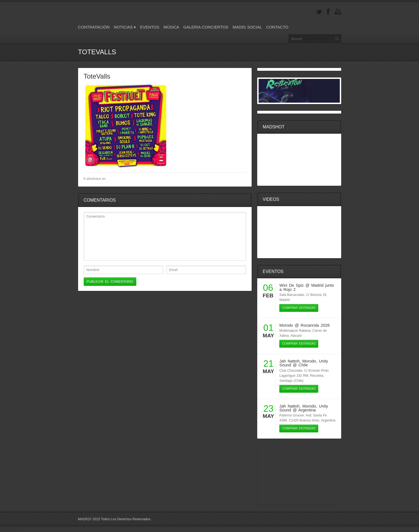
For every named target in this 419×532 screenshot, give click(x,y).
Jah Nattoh (289, 361)
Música (171, 27)
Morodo (286, 325)
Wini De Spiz (291, 285)
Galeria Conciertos (205, 27)
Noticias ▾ (125, 27)
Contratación (94, 27)
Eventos (149, 27)
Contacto (277, 27)
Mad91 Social (247, 27)
